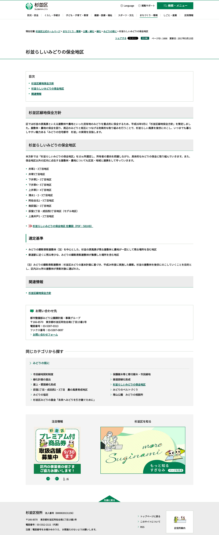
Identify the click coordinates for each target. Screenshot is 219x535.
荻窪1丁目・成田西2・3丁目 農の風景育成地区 (60, 381)
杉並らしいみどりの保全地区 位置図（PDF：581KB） (63, 218)
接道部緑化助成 (121, 371)
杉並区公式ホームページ (48, 23)
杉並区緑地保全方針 (39, 285)
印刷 (145, 30)
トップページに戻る (150, 508)
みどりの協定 (40, 386)
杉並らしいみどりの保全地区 (129, 376)
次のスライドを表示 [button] (57, 470)
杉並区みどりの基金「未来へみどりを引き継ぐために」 (64, 391)
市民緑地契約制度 (43, 366)
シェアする (120, 30)
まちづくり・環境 (72, 23)
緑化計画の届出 (42, 371)
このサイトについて (150, 513)
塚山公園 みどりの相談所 (128, 386)
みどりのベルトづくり (125, 381)
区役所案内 (179, 520)
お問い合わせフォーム (45, 326)
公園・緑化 (88, 23)
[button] (127, 5)
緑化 (99, 23)
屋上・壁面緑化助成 (44, 376)
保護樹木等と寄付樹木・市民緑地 (132, 366)
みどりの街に (110, 23)
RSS (142, 519)
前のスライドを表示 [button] (48, 470)
